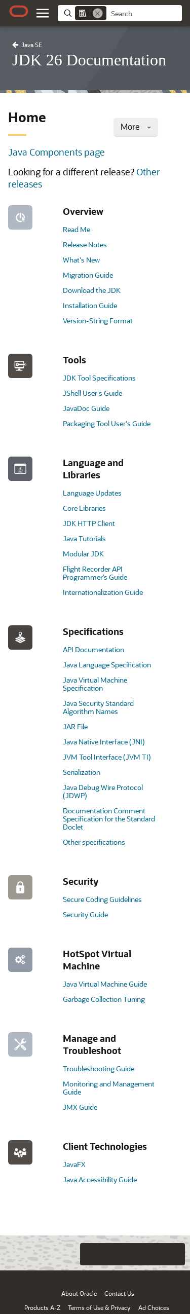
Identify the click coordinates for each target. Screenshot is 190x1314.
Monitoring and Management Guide (109, 1088)
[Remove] (97, 13)
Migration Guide (88, 275)
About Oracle (79, 1293)
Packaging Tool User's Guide (106, 423)
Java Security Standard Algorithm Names (98, 707)
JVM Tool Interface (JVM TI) (107, 757)
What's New (81, 260)
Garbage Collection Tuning (104, 999)
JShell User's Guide (92, 393)
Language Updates (92, 493)
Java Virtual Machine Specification (95, 684)
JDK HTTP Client (89, 523)
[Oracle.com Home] (18, 11)
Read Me (76, 229)
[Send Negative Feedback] (153, 1254)
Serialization (81, 772)
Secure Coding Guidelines (102, 899)
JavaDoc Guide (86, 408)
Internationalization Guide (103, 592)
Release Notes (85, 244)
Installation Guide (90, 305)
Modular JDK (83, 553)
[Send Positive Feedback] (174, 1254)
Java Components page (56, 152)
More (136, 126)
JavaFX (74, 1164)
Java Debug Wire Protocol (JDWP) (103, 791)
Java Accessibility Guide (100, 1179)
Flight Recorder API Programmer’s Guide (95, 573)
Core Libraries (84, 508)
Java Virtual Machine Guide (105, 984)
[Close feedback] (51, 1254)
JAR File (75, 726)
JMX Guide (80, 1107)
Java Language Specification (107, 664)
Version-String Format (98, 320)
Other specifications (94, 842)
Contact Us (119, 1293)
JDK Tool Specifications (99, 378)
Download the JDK (92, 290)
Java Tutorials (84, 538)
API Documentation (93, 649)
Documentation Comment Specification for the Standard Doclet (109, 819)
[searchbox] (144, 14)
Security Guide (85, 914)
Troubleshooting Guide (98, 1068)
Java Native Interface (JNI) (104, 741)
